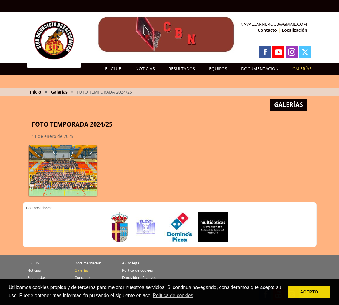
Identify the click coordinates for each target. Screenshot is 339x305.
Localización (294, 30)
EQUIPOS (218, 68)
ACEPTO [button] (309, 292)
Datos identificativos (139, 277)
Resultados (36, 277)
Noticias (34, 270)
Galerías (59, 92)
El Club (33, 263)
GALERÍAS (302, 68)
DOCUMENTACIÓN (260, 68)
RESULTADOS (181, 68)
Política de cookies (137, 270)
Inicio (35, 92)
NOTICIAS (145, 68)
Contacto (267, 30)
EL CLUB (113, 68)
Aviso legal (131, 263)
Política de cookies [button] (173, 295)
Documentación (88, 263)
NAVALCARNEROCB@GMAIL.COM (273, 24)
